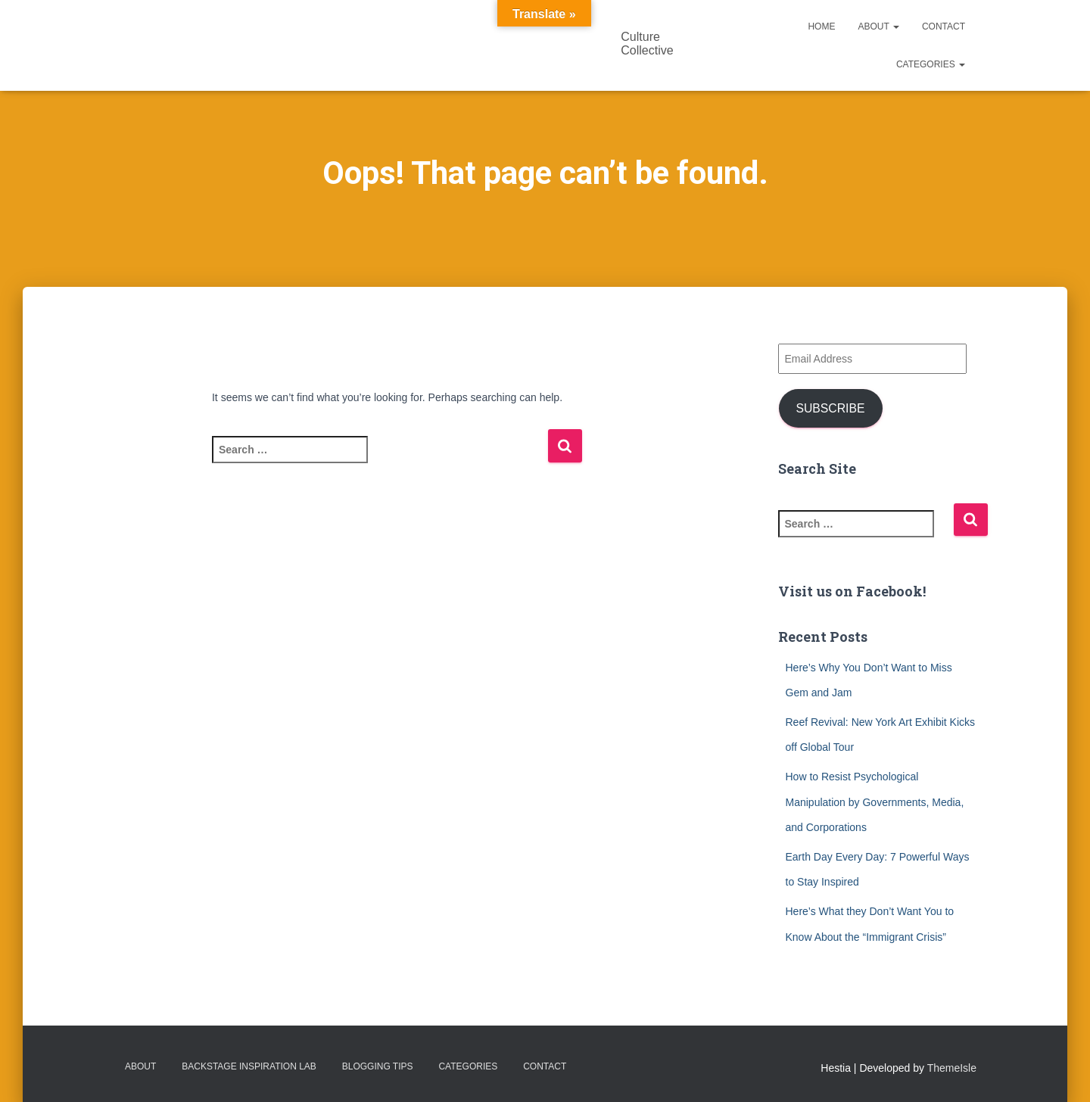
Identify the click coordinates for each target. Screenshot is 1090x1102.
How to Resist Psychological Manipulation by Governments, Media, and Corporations (875, 801)
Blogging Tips (377, 1066)
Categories (930, 64)
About (878, 26)
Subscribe (830, 408)
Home (821, 26)
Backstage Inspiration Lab (249, 1066)
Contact (943, 26)
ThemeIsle (951, 1068)
